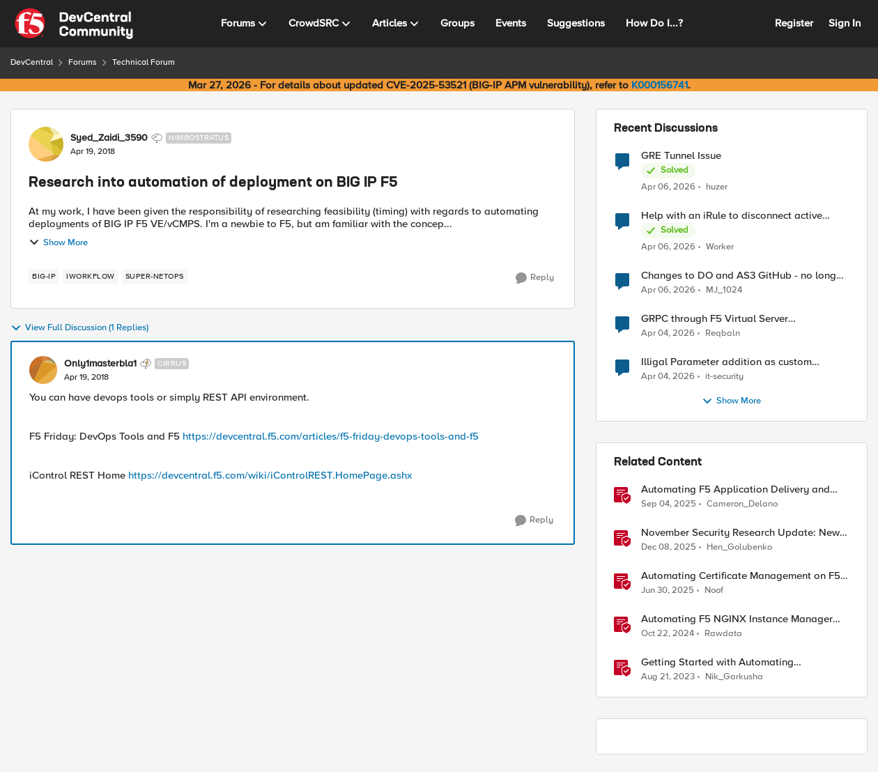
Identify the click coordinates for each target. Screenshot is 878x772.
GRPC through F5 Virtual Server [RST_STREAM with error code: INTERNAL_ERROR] (714, 319)
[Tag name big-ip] (44, 276)
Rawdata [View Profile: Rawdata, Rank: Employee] (723, 633)
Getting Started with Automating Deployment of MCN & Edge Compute (729, 662)
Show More (58, 242)
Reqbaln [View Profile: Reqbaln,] (722, 333)
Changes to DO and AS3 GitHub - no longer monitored (743, 275)
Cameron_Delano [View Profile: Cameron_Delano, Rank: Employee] (742, 504)
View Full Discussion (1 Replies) (79, 328)
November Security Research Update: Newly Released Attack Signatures (744, 533)
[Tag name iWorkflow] (90, 276)
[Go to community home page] (73, 23)
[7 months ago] (668, 547)
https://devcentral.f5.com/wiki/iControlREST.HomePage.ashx (270, 475)
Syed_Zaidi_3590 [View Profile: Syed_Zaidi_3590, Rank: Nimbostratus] (109, 138)
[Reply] (535, 278)
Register (794, 23)
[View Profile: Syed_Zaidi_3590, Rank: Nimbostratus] (46, 144)
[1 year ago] (667, 590)
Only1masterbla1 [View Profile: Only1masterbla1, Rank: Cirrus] (100, 363)
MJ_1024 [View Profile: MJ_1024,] (724, 290)
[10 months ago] (668, 504)
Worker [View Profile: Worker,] (720, 247)
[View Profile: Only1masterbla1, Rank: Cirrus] (43, 370)
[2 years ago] (668, 677)
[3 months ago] (668, 186)
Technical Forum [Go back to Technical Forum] (143, 62)
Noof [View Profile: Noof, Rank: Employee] (713, 590)
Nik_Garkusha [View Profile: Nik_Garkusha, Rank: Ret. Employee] (734, 677)
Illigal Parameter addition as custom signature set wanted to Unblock (726, 362)
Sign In (845, 23)
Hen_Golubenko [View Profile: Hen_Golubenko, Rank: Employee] (739, 547)
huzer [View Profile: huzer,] (716, 186)
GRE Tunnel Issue (681, 156)
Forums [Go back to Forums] (82, 62)
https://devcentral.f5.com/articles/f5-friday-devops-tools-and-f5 (331, 436)
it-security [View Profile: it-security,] (724, 376)
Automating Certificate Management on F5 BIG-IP (740, 576)
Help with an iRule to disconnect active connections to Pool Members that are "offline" (731, 216)
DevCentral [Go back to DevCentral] (31, 62)
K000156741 (659, 85)
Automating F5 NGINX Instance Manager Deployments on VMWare (737, 619)
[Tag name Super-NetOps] (154, 276)
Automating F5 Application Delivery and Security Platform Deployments (735, 489)
